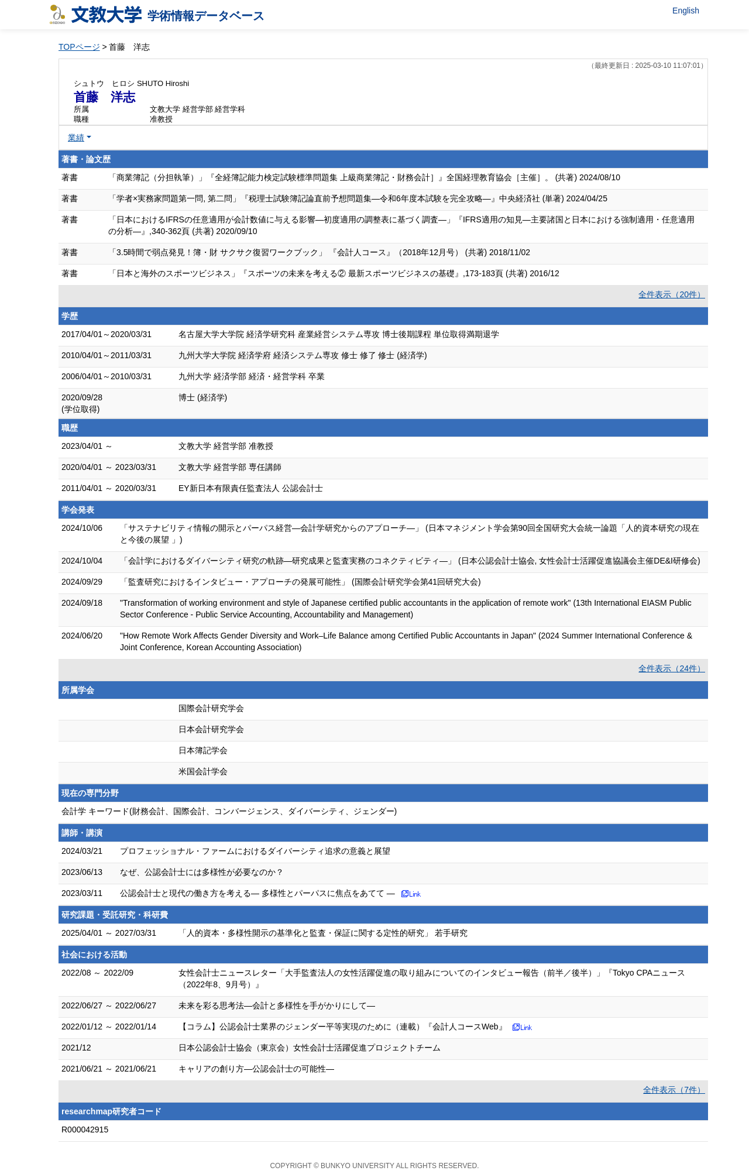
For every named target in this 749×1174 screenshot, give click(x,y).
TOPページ (79, 47)
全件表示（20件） (671, 294)
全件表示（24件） (671, 668)
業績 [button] (76, 137)
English (685, 10)
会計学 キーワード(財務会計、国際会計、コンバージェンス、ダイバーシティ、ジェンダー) (229, 811)
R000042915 (84, 1129)
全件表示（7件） (674, 1089)
